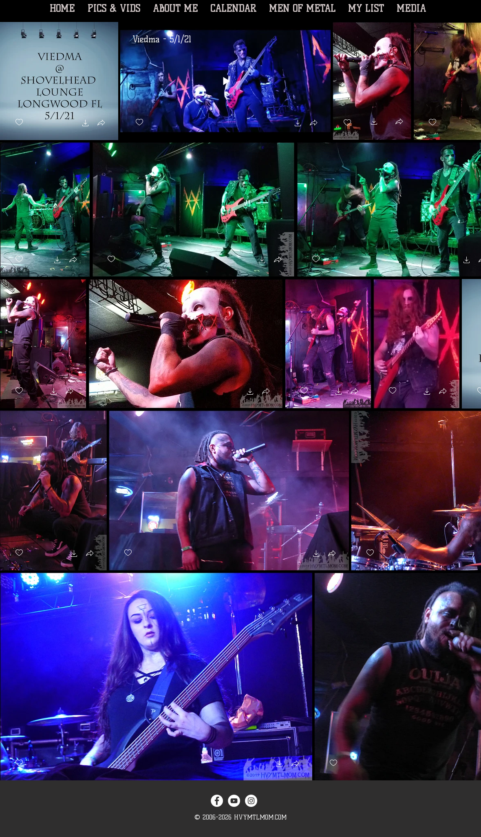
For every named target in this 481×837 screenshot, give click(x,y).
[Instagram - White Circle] (251, 801)
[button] (86, 124)
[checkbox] (19, 122)
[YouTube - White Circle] (234, 801)
